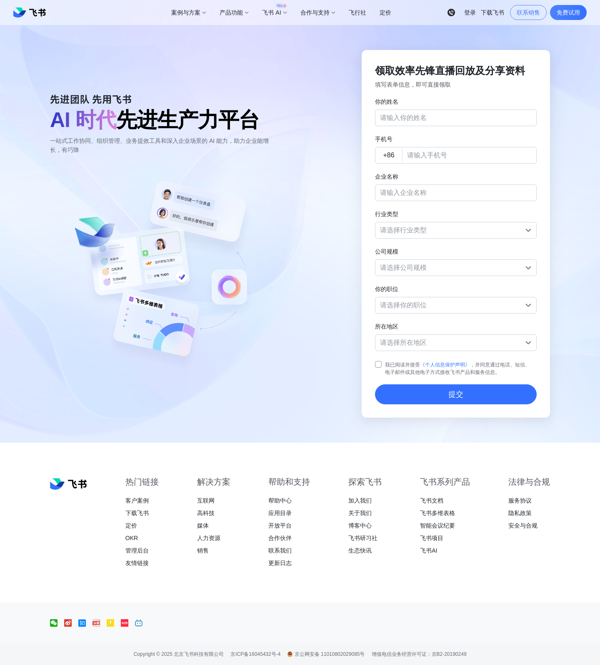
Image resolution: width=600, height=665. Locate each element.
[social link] (57, 623)
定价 (131, 525)
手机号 (383, 139)
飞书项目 (431, 538)
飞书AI (428, 550)
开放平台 (280, 525)
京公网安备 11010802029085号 (326, 654)
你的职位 (386, 289)
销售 (203, 550)
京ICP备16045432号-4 (255, 654)
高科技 (206, 513)
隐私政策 (520, 513)
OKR (131, 538)
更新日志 (280, 563)
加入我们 (360, 500)
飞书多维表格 (437, 513)
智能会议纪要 (437, 525)
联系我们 (280, 550)
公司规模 (386, 251)
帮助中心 (280, 500)
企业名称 (386, 176)
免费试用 (568, 12)
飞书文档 (431, 500)
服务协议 (520, 500)
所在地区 (386, 326)
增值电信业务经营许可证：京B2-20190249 (419, 654)
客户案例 (137, 500)
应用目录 (280, 513)
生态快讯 (360, 550)
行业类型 (386, 214)
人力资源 (208, 538)
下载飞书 (137, 513)
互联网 (206, 500)
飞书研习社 (363, 538)
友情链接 (137, 563)
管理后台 (137, 550)
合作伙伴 (280, 538)
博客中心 (360, 525)
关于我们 (360, 513)
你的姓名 (386, 101)
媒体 (203, 525)
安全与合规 (523, 525)
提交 (455, 394)
